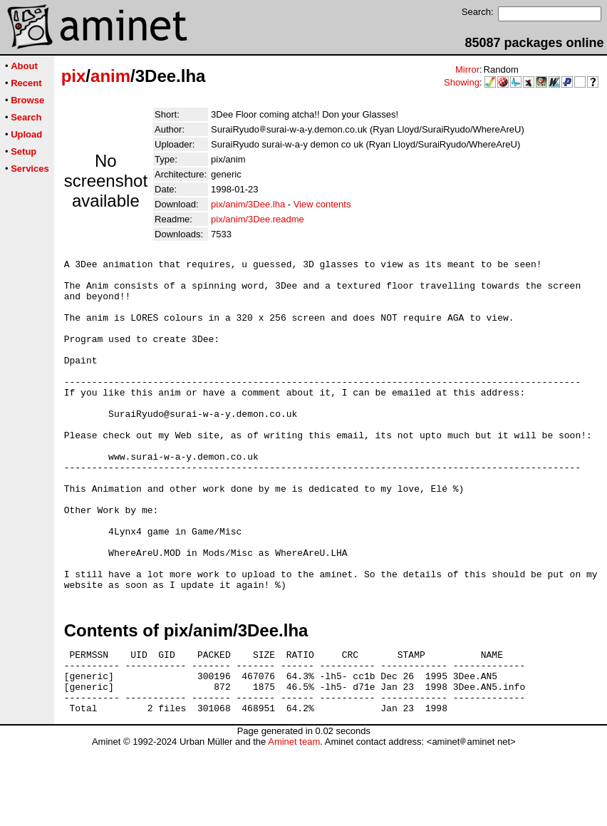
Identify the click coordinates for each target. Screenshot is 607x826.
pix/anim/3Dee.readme (257, 219)
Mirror (467, 69)
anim (110, 76)
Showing (461, 82)
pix (73, 76)
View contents (322, 204)
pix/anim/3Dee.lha (248, 204)
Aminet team (294, 820)
